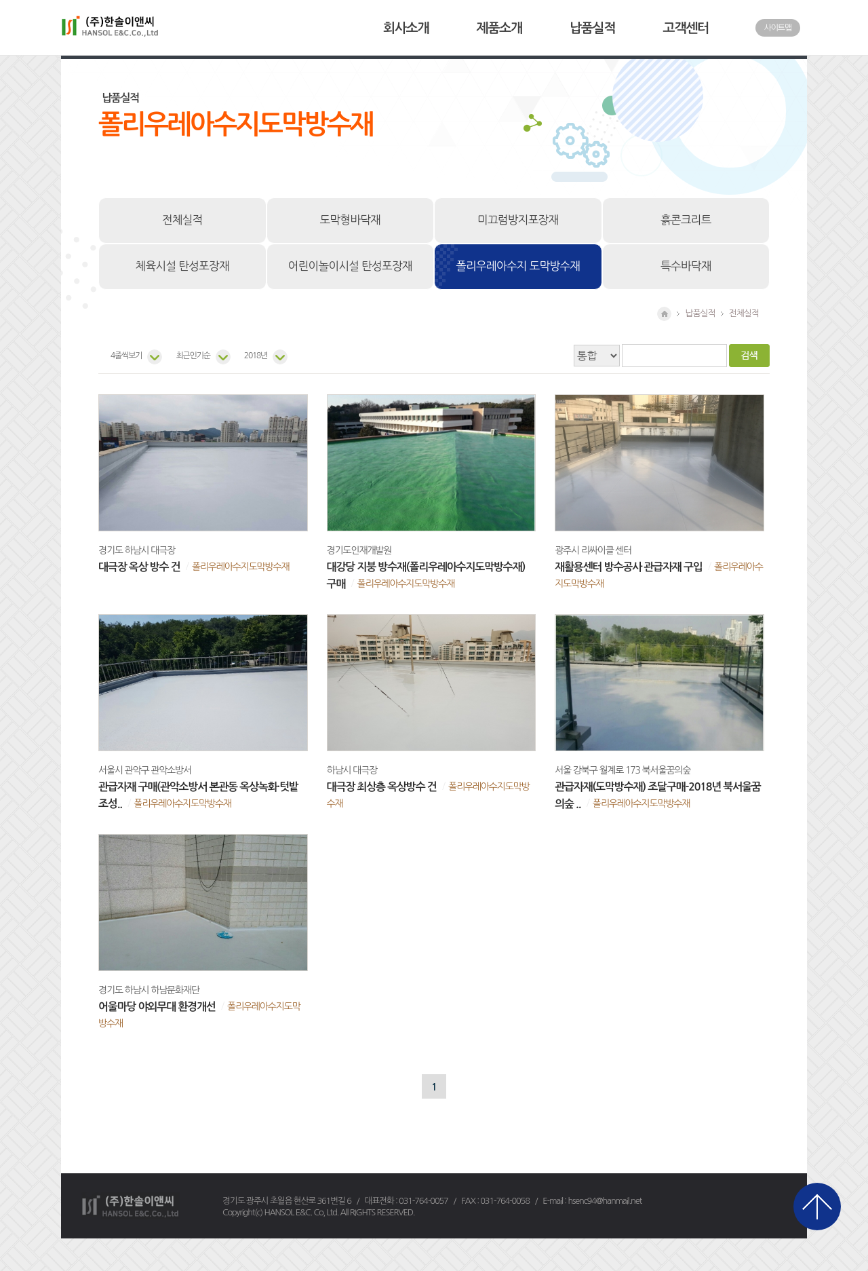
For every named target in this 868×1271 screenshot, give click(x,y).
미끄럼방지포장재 (517, 219)
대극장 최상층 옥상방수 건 (382, 787)
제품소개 (499, 28)
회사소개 (406, 28)
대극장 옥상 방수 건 (139, 567)
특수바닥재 (685, 266)
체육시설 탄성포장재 (182, 266)
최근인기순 (193, 356)
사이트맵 (777, 28)
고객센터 (686, 28)
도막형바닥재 (349, 219)
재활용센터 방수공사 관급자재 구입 (628, 567)
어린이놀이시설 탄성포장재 (350, 266)
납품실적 (592, 28)
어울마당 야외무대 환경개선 (157, 1007)
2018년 (255, 356)
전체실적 (182, 219)
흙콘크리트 (685, 219)
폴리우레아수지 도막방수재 (518, 266)
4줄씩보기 (126, 356)
